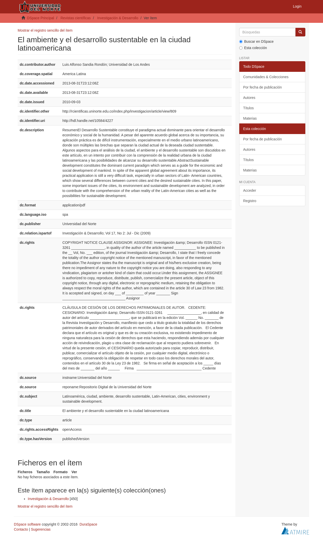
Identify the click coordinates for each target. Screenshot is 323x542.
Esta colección (253, 48)
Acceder (249, 190)
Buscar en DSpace (256, 41)
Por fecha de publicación (262, 87)
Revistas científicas (76, 18)
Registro (249, 201)
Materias (250, 118)
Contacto (21, 529)
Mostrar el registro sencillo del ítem (45, 30)
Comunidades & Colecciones (266, 77)
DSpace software (27, 524)
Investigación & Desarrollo (117, 18)
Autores (249, 98)
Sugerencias (40, 529)
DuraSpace (88, 524)
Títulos (248, 108)
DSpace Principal (40, 18)
